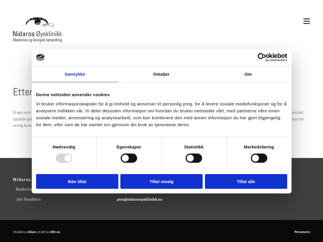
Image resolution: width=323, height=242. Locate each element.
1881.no (55, 232)
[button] (199, 21)
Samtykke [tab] (75, 74)
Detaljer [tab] (162, 74)
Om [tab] (248, 74)
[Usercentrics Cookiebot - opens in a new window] (262, 57)
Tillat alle (246, 181)
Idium (32, 232)
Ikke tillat (77, 181)
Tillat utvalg (161, 181)
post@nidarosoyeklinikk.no (139, 200)
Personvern (302, 232)
